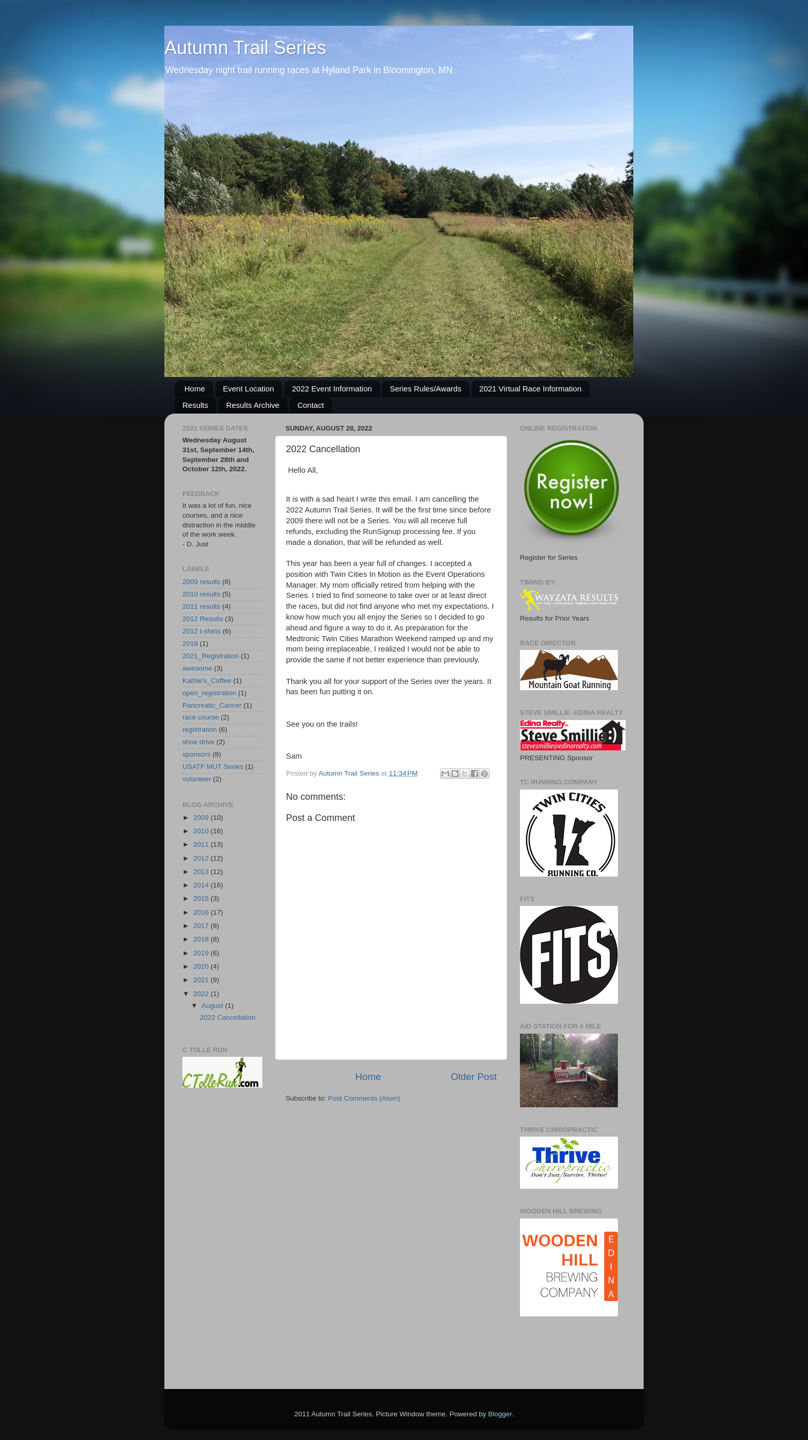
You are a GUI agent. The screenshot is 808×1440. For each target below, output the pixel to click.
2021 (202, 980)
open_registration (209, 693)
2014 (202, 885)
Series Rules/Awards (425, 388)
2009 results (201, 582)
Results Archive (252, 405)
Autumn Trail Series (245, 47)
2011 (202, 844)
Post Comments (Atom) (364, 1098)
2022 (202, 994)
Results (195, 405)
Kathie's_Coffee (206, 680)
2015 (202, 898)
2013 (202, 872)
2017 (202, 926)
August (213, 1005)
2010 (202, 831)
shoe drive (198, 742)
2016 (202, 912)
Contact (310, 405)
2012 (202, 858)
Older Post (474, 1076)
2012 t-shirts (201, 631)
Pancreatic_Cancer (212, 705)
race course (200, 717)
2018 (190, 643)
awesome (197, 668)
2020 (202, 966)
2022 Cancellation (228, 1017)
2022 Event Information (332, 388)
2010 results (201, 594)
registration (199, 729)
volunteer (196, 779)
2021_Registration (210, 656)
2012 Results (202, 619)
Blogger (500, 1414)
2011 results (201, 606)
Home (194, 388)
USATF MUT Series (212, 766)
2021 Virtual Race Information (530, 388)
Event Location (248, 388)
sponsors (196, 754)
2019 (202, 953)
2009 (202, 817)
